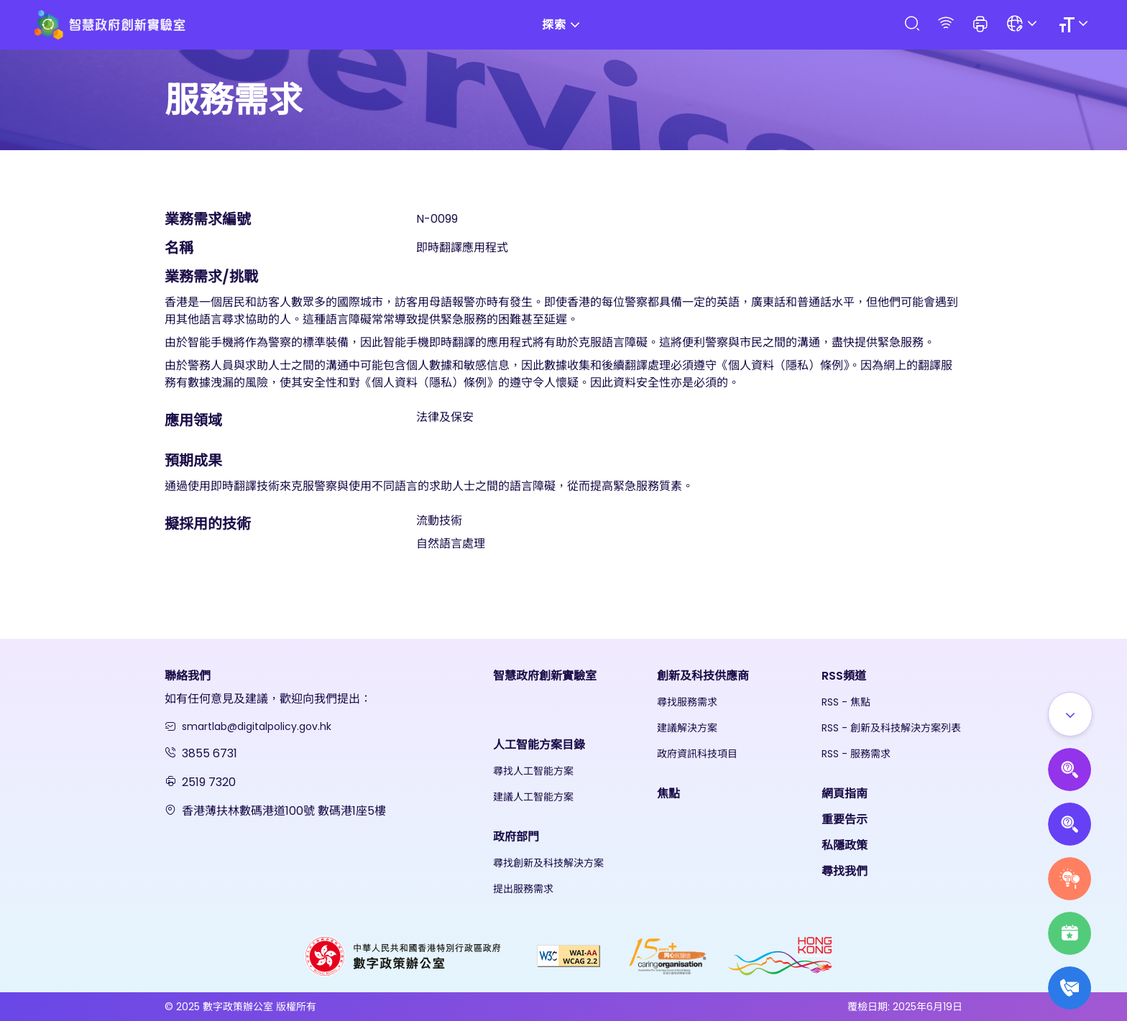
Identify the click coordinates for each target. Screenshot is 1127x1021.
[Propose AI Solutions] (1069, 769)
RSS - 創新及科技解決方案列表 (891, 728)
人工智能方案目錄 (539, 744)
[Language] (1023, 25)
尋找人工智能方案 (533, 771)
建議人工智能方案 (533, 797)
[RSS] (945, 24)
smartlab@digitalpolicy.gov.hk (256, 726)
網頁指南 (845, 793)
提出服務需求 (523, 889)
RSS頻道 (844, 675)
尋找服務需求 (687, 702)
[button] (980, 25)
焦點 (668, 793)
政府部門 (516, 836)
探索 (563, 25)
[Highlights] (1069, 933)
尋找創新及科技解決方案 (548, 863)
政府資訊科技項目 (697, 754)
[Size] (1075, 25)
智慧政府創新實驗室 (545, 675)
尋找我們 (845, 871)
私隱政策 (845, 845)
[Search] (911, 24)
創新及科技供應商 (703, 675)
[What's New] (1069, 988)
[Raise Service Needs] (1069, 878)
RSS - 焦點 (846, 702)
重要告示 (845, 819)
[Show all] (1070, 714)
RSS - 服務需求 (856, 754)
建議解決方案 (687, 728)
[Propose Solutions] (1069, 824)
